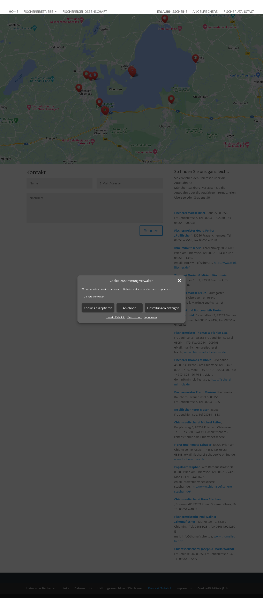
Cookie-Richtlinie (115, 317)
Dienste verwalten (94, 296)
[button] (179, 281)
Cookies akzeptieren (98, 308)
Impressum (150, 317)
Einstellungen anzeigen (163, 308)
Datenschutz (134, 317)
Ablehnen (129, 308)
